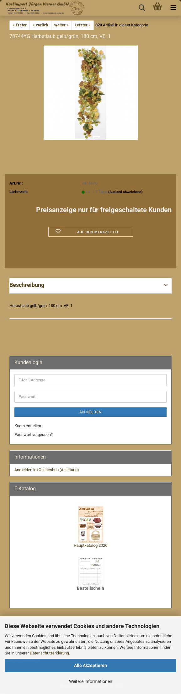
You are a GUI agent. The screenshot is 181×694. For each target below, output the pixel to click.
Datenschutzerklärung (49, 653)
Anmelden (90, 412)
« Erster (20, 25)
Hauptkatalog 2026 (90, 545)
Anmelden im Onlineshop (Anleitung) (46, 469)
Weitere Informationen (90, 681)
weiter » (61, 25)
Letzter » (83, 25)
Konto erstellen (27, 425)
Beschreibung (26, 285)
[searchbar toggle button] (142, 8)
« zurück (40, 25)
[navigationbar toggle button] (173, 8)
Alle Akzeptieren (90, 665)
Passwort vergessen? (33, 434)
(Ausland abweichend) (125, 192)
